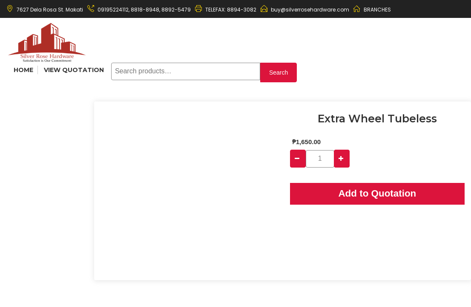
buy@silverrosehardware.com (310, 9)
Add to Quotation (377, 193)
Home (23, 70)
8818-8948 (144, 9)
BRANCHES (377, 9)
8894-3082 (241, 9)
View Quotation (74, 70)
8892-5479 (176, 9)
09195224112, (113, 9)
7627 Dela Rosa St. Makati (50, 9)
